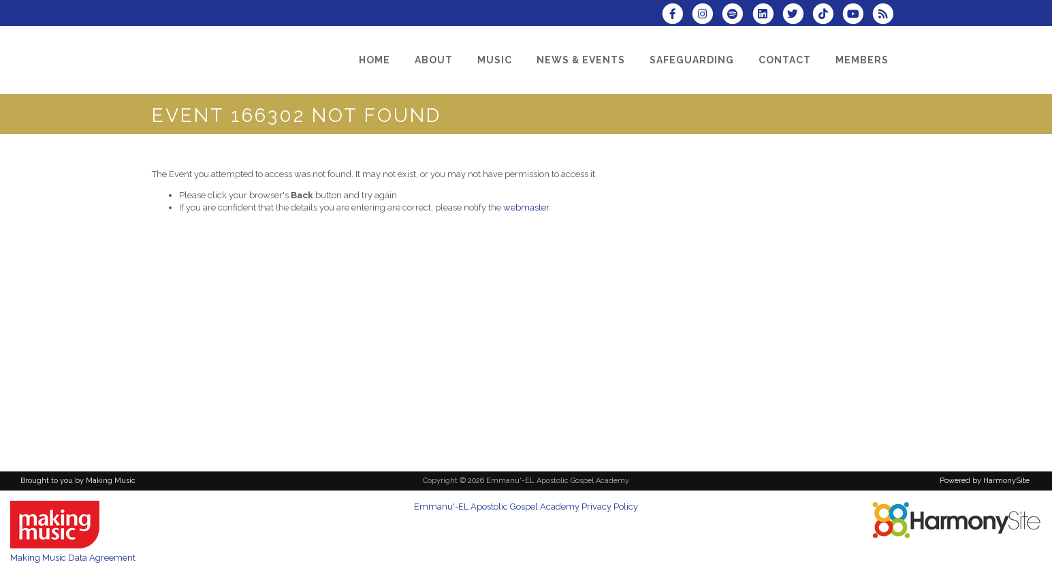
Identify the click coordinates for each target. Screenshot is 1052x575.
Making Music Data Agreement (73, 558)
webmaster (526, 207)
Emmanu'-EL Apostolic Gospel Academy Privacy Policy (526, 506)
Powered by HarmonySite (985, 480)
